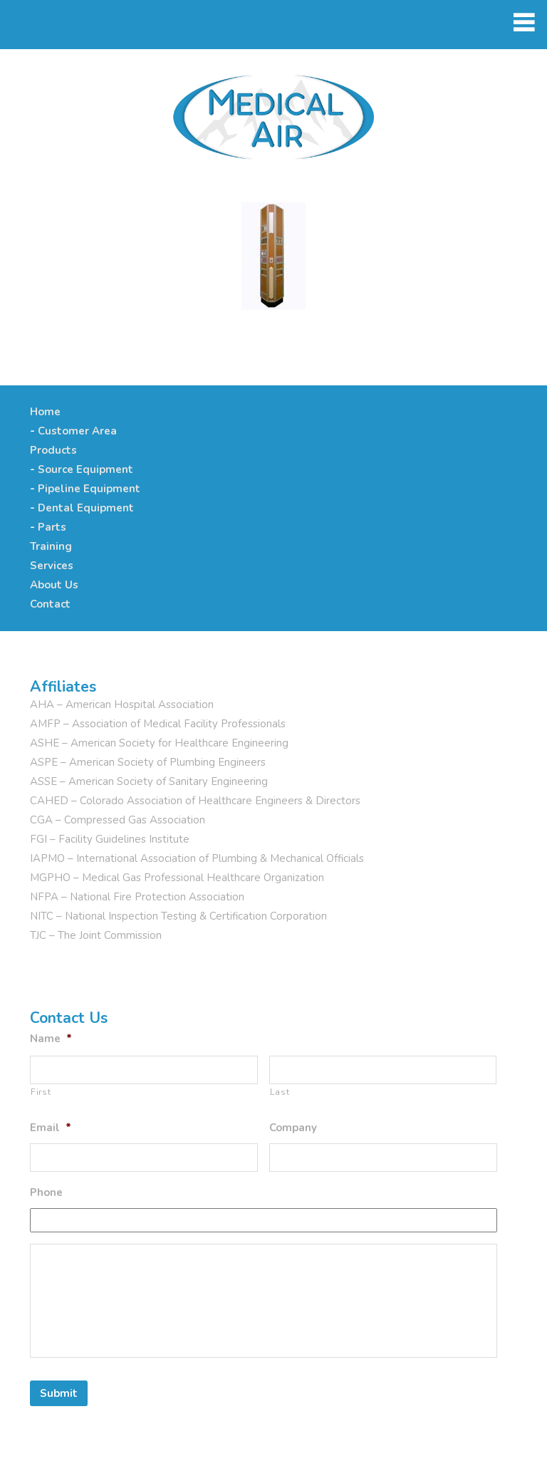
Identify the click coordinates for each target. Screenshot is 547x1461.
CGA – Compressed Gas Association (117, 820)
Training (51, 546)
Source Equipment (85, 469)
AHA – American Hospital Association (122, 704)
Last (280, 1092)
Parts (52, 527)
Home (45, 412)
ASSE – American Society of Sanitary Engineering (149, 781)
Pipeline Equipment (89, 489)
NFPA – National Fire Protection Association (137, 897)
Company (293, 1128)
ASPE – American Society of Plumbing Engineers (148, 762)
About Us (54, 585)
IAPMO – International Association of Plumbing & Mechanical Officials (197, 858)
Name (51, 1039)
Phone (46, 1193)
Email (50, 1128)
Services (51, 565)
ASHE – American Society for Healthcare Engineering (159, 743)
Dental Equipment (86, 508)
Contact (50, 604)
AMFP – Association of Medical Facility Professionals (158, 724)
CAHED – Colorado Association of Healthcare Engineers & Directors (195, 801)
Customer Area (77, 431)
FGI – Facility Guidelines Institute (109, 839)
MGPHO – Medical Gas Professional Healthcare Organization (177, 877)
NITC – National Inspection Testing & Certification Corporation (178, 916)
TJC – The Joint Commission (96, 935)
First (41, 1092)
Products (53, 450)
